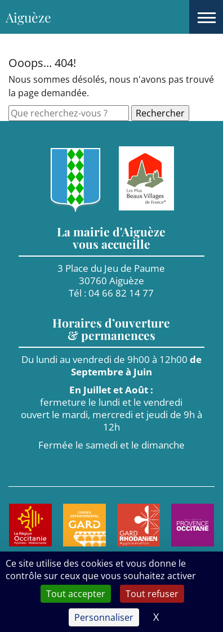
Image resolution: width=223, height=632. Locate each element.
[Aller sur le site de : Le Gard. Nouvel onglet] (84, 525)
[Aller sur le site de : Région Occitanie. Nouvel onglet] (30, 525)
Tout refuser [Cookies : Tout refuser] (152, 594)
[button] (206, 17)
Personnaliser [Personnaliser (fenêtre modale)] (103, 617)
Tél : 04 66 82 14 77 (111, 292)
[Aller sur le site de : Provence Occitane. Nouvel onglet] (192, 525)
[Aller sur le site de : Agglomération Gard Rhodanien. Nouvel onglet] (138, 525)
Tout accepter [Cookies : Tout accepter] (75, 594)
